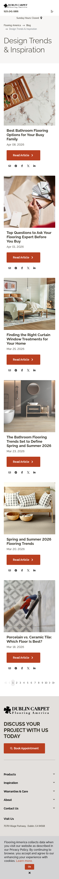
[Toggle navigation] (52, 11)
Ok (29, 866)
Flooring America (12, 25)
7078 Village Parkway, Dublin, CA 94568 (24, 826)
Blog (28, 25)
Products (29, 774)
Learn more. (24, 860)
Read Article (23, 155)
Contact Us (29, 808)
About (29, 800)
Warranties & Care (29, 791)
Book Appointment (24, 748)
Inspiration (29, 782)
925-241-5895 (11, 11)
